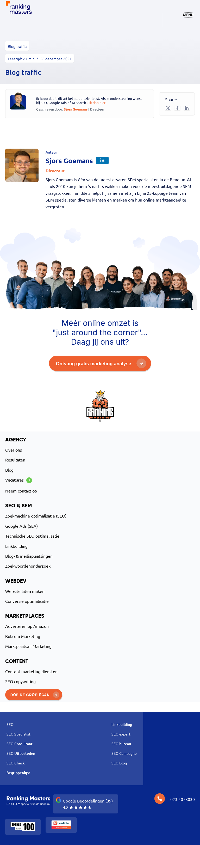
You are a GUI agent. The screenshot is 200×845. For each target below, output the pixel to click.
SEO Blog (119, 763)
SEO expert (120, 734)
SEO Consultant (20, 743)
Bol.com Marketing (22, 636)
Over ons (13, 449)
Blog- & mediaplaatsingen (29, 555)
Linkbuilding (16, 546)
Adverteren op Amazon (27, 626)
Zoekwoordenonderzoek (28, 565)
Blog (9, 469)
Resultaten (15, 459)
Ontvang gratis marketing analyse (101, 363)
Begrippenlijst (18, 772)
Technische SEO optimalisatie (32, 535)
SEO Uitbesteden (21, 753)
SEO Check (16, 763)
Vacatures (18, 480)
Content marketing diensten (31, 671)
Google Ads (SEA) (21, 525)
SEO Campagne (124, 753)
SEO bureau (121, 743)
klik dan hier (96, 102)
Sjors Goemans (76, 109)
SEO (10, 724)
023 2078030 (182, 799)
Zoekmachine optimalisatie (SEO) (35, 515)
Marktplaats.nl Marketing (28, 646)
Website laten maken (25, 591)
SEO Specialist (18, 734)
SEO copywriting (20, 681)
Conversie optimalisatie (27, 601)
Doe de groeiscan (34, 694)
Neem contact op (21, 490)
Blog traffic (17, 46)
